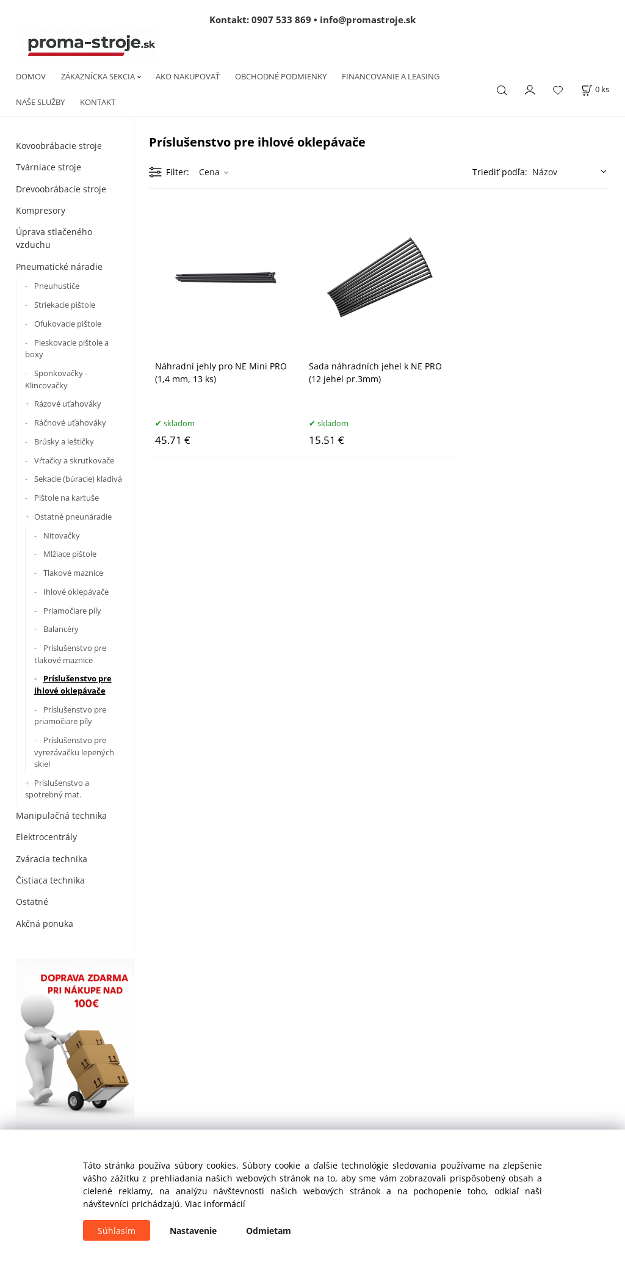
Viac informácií (215, 1204)
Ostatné (32, 901)
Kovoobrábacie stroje (59, 145)
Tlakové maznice (73, 572)
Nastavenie (193, 1230)
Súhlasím (116, 1230)
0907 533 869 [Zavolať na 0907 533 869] (281, 19)
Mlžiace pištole (69, 553)
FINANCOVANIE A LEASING (390, 76)
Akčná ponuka (44, 923)
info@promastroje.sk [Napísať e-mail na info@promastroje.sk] (368, 19)
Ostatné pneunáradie (73, 516)
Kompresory (40, 210)
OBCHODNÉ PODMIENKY (281, 76)
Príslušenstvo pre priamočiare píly (70, 715)
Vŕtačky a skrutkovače (74, 460)
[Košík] (595, 89)
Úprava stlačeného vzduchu (54, 238)
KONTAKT (97, 101)
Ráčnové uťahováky (70, 422)
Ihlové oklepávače (76, 591)
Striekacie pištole (64, 304)
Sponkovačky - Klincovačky (56, 379)
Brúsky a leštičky (64, 441)
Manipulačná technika (61, 815)
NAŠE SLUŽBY (40, 101)
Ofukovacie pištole (67, 323)
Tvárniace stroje (48, 167)
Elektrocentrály (46, 837)
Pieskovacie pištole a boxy (67, 348)
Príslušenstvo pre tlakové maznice (70, 654)
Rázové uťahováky (67, 403)
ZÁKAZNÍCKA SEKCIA (98, 76)
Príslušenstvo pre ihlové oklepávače (73, 684)
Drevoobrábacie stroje (61, 189)
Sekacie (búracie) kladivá (78, 478)
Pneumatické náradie (59, 266)
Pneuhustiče (56, 285)
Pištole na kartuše (66, 497)
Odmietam (268, 1230)
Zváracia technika (51, 859)
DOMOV (31, 76)
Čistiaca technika (50, 880)
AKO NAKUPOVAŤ (188, 76)
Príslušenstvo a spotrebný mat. (57, 788)
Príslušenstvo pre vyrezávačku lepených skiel (74, 752)
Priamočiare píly (72, 610)
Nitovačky (61, 535)
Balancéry (61, 628)
